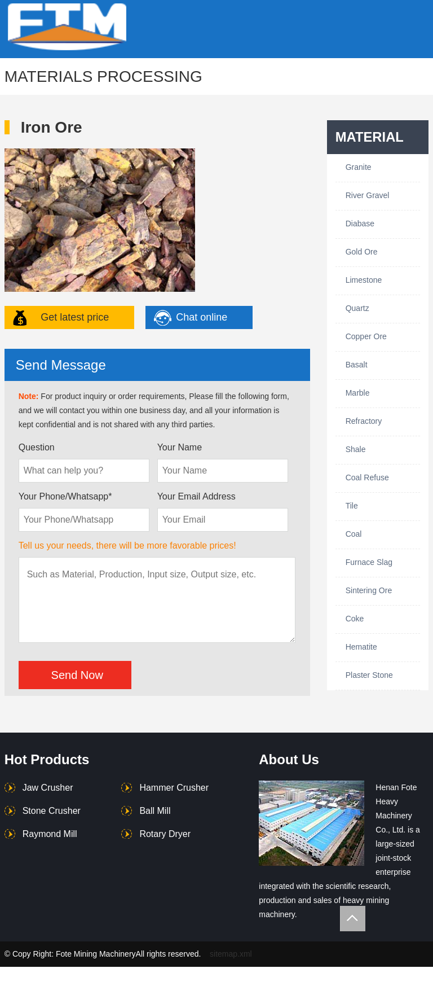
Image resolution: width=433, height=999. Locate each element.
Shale (356, 449)
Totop (352, 918)
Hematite (361, 646)
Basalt (357, 364)
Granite (359, 167)
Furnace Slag (369, 562)
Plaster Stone (369, 675)
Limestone (364, 279)
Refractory (364, 421)
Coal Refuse (367, 477)
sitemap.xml (231, 953)
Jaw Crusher (48, 787)
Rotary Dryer (165, 834)
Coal (354, 533)
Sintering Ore (369, 590)
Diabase (360, 223)
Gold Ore (362, 251)
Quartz (357, 308)
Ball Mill (154, 811)
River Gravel (368, 195)
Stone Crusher (52, 811)
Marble (358, 392)
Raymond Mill (50, 834)
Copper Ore (366, 336)
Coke (355, 618)
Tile (352, 505)
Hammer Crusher (174, 787)
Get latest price (75, 317)
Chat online (201, 317)
